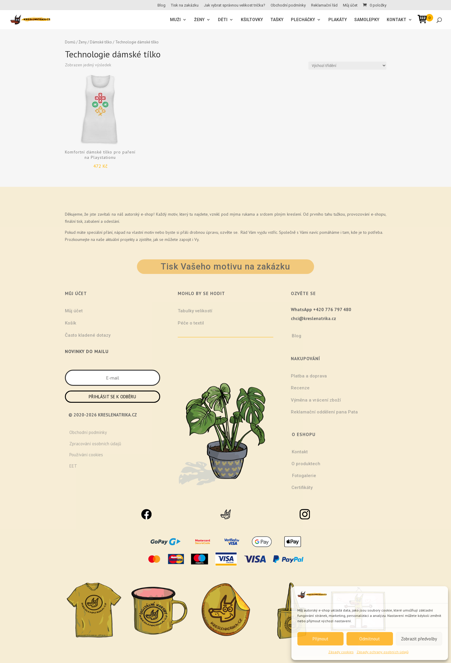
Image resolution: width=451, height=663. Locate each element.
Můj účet (350, 5)
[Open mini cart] (424, 20)
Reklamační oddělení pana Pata (324, 412)
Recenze (300, 388)
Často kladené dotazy (87, 335)
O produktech (305, 463)
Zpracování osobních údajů (95, 443)
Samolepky (366, 20)
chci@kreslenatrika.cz (313, 318)
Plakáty (337, 20)
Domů (70, 42)
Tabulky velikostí (195, 311)
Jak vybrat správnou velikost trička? (234, 5)
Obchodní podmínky (288, 5)
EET (73, 466)
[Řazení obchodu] (347, 66)
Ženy (83, 42)
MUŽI (175, 20)
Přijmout (320, 639)
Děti (222, 20)
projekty (127, 239)
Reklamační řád (324, 5)
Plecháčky (303, 20)
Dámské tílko (101, 42)
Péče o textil (191, 323)
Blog (161, 5)
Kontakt (396, 20)
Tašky (276, 20)
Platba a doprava (309, 376)
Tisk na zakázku (185, 5)
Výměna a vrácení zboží (316, 400)
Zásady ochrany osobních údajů (382, 652)
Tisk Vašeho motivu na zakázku (225, 266)
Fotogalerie (304, 475)
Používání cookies (86, 454)
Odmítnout (369, 639)
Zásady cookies (341, 652)
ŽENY (199, 20)
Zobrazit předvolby (419, 639)
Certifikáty (302, 487)
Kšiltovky (252, 20)
